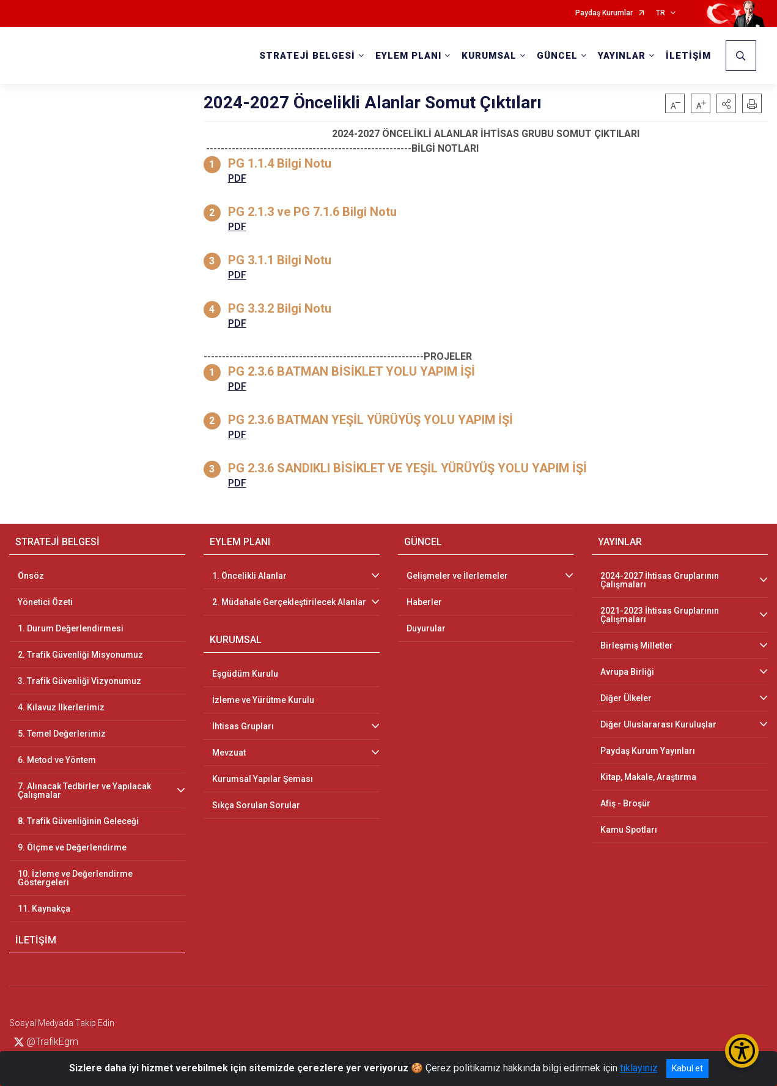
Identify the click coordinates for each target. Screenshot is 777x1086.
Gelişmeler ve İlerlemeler (457, 576)
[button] (726, 103)
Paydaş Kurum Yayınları (647, 751)
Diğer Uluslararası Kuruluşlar (658, 724)
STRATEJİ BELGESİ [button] (307, 55)
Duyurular (426, 628)
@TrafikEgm (46, 1041)
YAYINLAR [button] (622, 55)
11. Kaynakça (44, 908)
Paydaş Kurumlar (604, 13)
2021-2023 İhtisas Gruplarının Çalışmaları (659, 615)
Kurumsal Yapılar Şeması (262, 779)
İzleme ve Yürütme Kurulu (263, 700)
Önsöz (31, 576)
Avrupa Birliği (627, 672)
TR (660, 13)
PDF (237, 178)
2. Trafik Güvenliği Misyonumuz (80, 655)
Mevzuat (229, 752)
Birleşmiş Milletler (636, 645)
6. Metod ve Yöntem (57, 760)
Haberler (424, 602)
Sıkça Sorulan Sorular (256, 805)
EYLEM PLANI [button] (408, 55)
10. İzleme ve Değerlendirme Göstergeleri (75, 878)
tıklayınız (639, 1068)
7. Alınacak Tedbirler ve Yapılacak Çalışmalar (84, 790)
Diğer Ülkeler (626, 698)
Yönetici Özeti (45, 602)
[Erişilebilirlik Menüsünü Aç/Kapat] (742, 1051)
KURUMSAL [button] (489, 55)
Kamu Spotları (628, 830)
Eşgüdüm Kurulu (245, 674)
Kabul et (687, 1068)
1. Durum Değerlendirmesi (70, 628)
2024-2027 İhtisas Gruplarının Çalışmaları (659, 580)
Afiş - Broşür (625, 803)
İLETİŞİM (688, 55)
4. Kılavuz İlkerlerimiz (61, 707)
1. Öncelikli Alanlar (249, 576)
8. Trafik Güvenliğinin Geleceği (78, 821)
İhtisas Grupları (243, 726)
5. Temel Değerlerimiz (62, 733)
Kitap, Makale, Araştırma (648, 777)
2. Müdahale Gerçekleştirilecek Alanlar (289, 602)
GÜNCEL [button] (557, 55)
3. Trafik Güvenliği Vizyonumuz (79, 681)
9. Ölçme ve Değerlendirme (72, 847)
